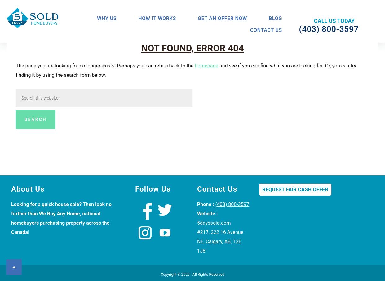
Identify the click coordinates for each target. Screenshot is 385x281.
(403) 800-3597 (232, 204)
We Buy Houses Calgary (33, 20)
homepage (206, 66)
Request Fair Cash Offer (295, 189)
